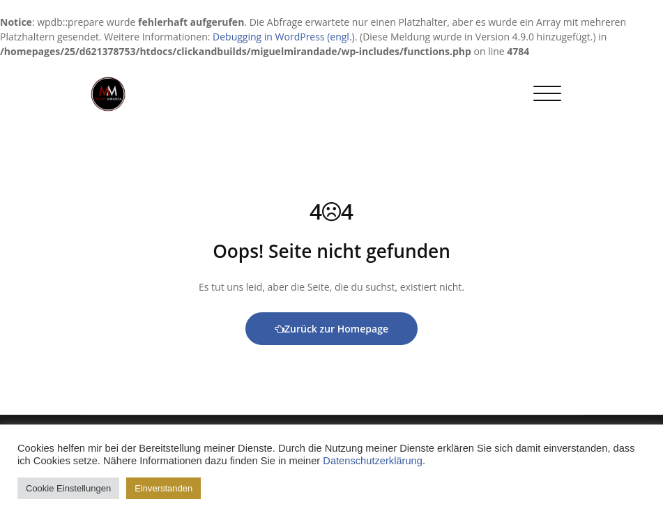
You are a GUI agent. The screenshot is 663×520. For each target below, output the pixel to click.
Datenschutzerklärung (372, 460)
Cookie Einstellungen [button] (68, 488)
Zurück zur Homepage (331, 328)
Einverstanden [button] (163, 488)
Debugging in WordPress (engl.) (284, 36)
